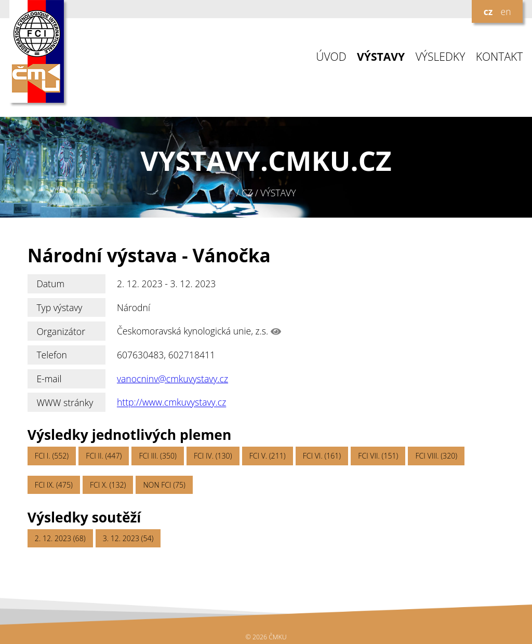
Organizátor (60, 331)
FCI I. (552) (52, 456)
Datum (50, 283)
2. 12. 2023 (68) (60, 538)
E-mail (48, 378)
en (505, 11)
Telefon (51, 354)
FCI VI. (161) (322, 456)
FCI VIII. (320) (437, 456)
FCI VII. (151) (378, 456)
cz (488, 11)
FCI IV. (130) (213, 456)
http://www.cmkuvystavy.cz (171, 402)
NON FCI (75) (164, 485)
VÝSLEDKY (441, 57)
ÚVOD (331, 57)
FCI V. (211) (267, 456)
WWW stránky (64, 402)
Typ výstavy (59, 307)
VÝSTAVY (381, 57)
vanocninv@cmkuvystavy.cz (172, 378)
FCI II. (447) (104, 456)
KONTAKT (499, 57)
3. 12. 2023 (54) (128, 538)
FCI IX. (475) (54, 485)
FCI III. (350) (157, 456)
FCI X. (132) (108, 485)
